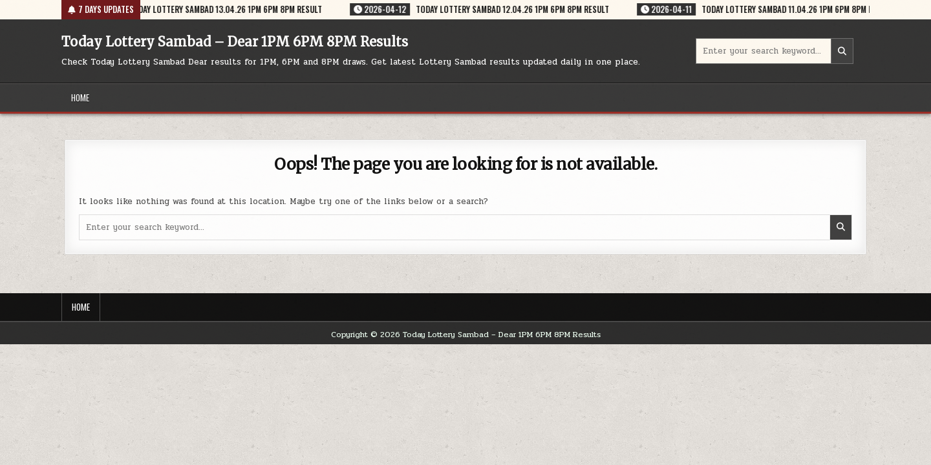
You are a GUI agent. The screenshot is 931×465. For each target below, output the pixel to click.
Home (80, 97)
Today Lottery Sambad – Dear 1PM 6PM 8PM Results (234, 42)
